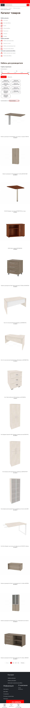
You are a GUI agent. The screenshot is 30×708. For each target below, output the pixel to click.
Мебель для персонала (8, 40)
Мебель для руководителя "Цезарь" (5, 96)
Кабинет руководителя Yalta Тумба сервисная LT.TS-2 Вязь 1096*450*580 (15, 657)
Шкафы (5, 36)
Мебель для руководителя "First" (15, 81)
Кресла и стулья (7, 43)
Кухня (4, 25)
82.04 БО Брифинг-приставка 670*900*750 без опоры (15, 211)
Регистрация (4, 707)
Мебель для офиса (12, 680)
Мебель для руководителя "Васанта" (5, 92)
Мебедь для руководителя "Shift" (5, 81)
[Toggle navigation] (3, 1)
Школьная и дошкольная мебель (15, 683)
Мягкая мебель (6, 28)
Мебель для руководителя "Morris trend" (6, 84)
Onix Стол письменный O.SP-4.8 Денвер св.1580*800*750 (15, 322)
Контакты (5, 698)
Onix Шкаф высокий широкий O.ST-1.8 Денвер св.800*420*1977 (15, 471)
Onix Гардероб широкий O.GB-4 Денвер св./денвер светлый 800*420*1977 (15, 434)
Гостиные (5, 20)
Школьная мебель (7, 55)
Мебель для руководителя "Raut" (5, 88)
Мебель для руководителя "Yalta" (16, 88)
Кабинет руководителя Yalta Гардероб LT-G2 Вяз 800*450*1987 (15, 173)
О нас (19, 687)
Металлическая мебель (8, 48)
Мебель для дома (11, 678)
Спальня (5, 33)
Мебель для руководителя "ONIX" (16, 84)
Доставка (5, 691)
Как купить (6, 689)
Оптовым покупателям (8, 696)
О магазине (6, 694)
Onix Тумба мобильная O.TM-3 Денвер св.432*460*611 (15, 397)
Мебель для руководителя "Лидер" (16, 91)
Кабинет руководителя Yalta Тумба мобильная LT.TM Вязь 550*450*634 (15, 285)
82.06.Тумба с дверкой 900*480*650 (15, 248)
